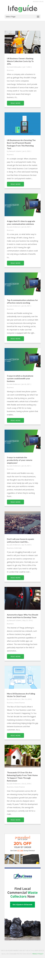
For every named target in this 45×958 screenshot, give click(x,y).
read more (15, 103)
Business (10, 70)
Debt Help (18, 548)
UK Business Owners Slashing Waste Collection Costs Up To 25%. (20, 61)
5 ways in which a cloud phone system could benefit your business (20, 378)
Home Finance (19, 703)
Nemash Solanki (15, 151)
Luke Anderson (14, 227)
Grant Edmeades (15, 67)
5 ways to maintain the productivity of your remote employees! (19, 460)
